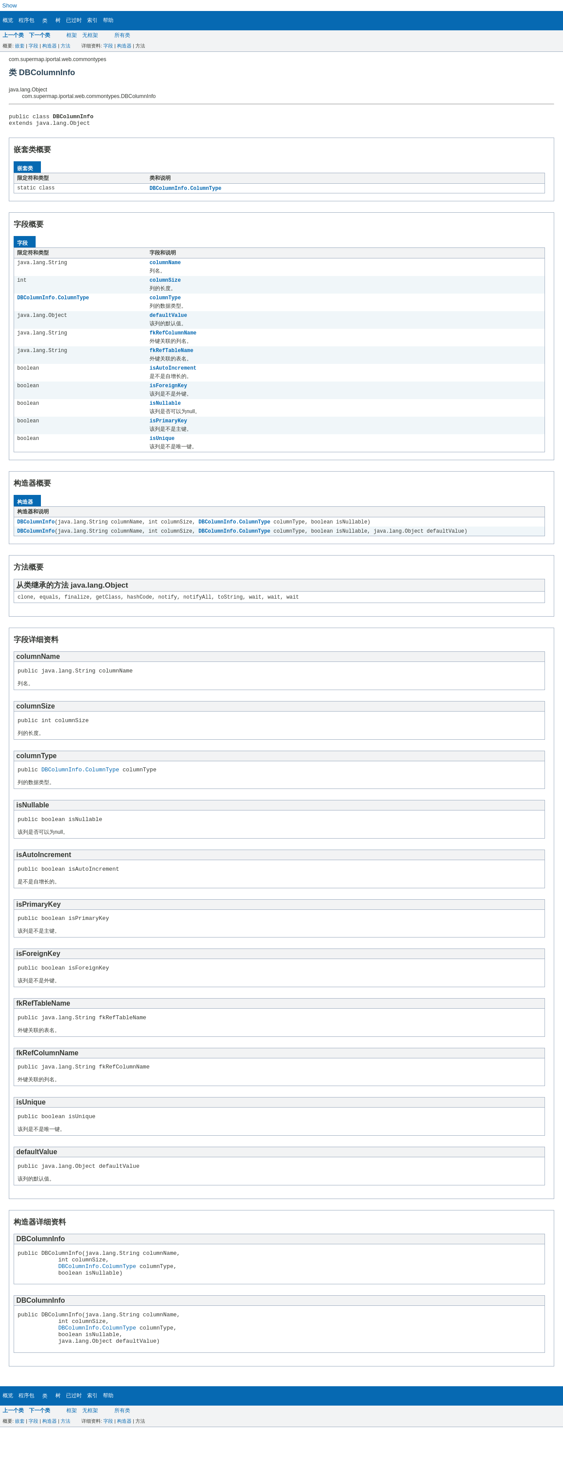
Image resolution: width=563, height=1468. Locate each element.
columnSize (165, 284)
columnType (165, 303)
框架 (71, 35)
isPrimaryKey (168, 432)
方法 (65, 45)
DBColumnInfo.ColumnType (185, 191)
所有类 (122, 35)
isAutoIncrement (173, 377)
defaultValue (168, 321)
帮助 (108, 20)
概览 (8, 20)
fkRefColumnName (173, 340)
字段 (33, 45)
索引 (92, 20)
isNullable (165, 414)
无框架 (90, 35)
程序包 (26, 20)
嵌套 (20, 45)
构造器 (49, 45)
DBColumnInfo (36, 534)
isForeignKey (168, 395)
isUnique (162, 450)
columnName (165, 266)
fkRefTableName (172, 358)
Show (9, 5)
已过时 (74, 20)
